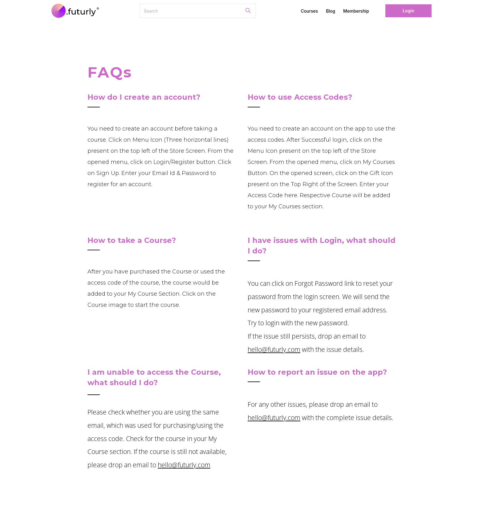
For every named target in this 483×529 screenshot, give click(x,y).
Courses (309, 11)
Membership (356, 11)
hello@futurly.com (274, 349)
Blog (330, 11)
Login (408, 10)
